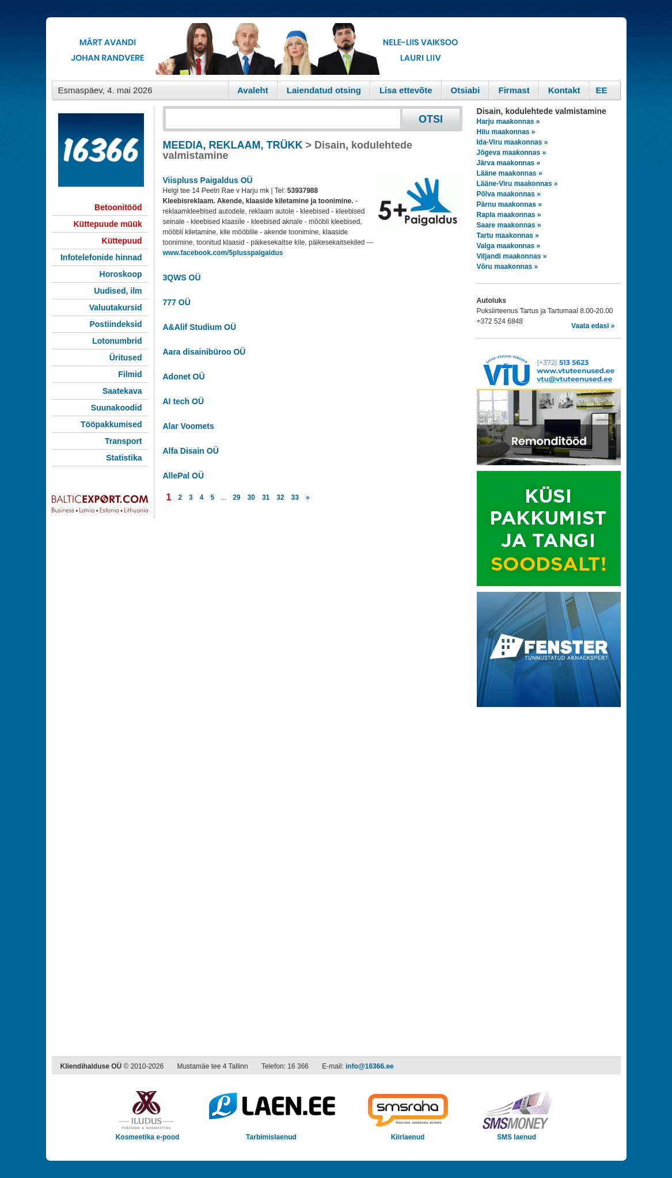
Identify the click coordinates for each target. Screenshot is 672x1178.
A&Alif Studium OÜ (200, 327)
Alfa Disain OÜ (191, 450)
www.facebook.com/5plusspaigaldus (223, 253)
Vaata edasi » (592, 326)
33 (295, 497)
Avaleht (252, 90)
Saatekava (122, 391)
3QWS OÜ (182, 277)
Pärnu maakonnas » (509, 204)
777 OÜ (177, 302)
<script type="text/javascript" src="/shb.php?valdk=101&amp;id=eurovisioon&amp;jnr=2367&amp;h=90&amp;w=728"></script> (261, 49)
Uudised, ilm (118, 290)
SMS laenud (517, 1133)
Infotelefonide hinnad (101, 257)
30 (251, 497)
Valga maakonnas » (509, 246)
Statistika (124, 457)
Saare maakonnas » (509, 225)
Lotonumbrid (117, 340)
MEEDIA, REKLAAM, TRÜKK (233, 145)
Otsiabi (465, 90)
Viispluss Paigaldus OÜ (208, 180)
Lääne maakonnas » (509, 173)
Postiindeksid (115, 324)
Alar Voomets (188, 426)
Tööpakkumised (111, 424)
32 (280, 497)
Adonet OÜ (184, 376)
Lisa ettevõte (405, 90)
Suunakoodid (116, 407)
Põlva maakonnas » (509, 194)
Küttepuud (122, 240)
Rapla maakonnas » (509, 215)
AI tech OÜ (183, 401)
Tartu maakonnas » (508, 235)
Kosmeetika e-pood (148, 1133)
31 (265, 497)
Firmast (513, 90)
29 (236, 497)
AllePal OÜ (183, 475)
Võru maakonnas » (507, 267)
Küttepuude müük (108, 224)
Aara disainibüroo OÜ (204, 351)
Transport (123, 441)
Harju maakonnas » (508, 121)
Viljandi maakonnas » (512, 256)
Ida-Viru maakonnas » (512, 142)
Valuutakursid (115, 307)
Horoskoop (121, 274)
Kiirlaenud (408, 1133)
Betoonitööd (118, 207)
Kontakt (564, 90)
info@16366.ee (370, 1066)
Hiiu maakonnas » (506, 132)
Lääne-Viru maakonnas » (517, 184)
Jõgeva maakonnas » (511, 153)
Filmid (130, 374)
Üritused (125, 357)
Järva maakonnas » (509, 163)
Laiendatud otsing (324, 90)
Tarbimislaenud (271, 1133)
